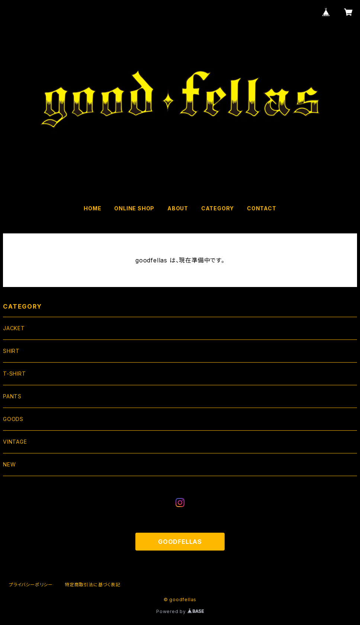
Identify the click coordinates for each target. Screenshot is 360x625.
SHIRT (11, 351)
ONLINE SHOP (134, 208)
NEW (9, 464)
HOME (92, 208)
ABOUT (177, 208)
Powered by (180, 611)
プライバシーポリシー (31, 584)
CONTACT (261, 208)
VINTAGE (15, 442)
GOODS (13, 419)
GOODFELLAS (180, 541)
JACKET (14, 328)
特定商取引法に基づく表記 (92, 584)
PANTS (12, 396)
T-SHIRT (14, 373)
